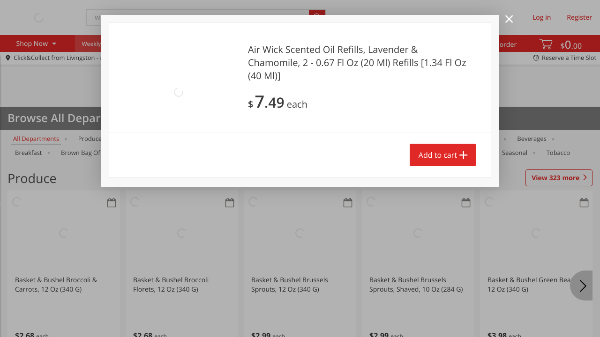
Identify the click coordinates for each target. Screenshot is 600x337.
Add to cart (438, 155)
